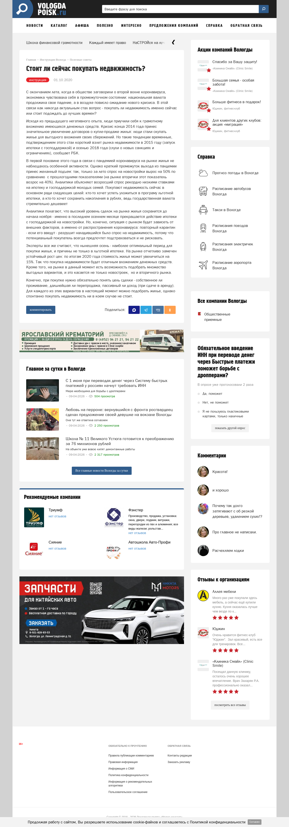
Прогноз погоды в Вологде (235, 173)
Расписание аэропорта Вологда (231, 265)
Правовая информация (123, 762)
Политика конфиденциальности (128, 775)
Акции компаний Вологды (225, 50)
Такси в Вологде (226, 210)
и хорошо (220, 490)
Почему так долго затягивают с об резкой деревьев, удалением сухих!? (237, 511)
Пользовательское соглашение (127, 792)
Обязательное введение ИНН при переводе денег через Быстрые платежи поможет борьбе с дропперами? (226, 362)
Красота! (220, 471)
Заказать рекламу (179, 762)
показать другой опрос (230, 428)
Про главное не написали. (234, 532)
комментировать (41, 309)
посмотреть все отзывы (230, 705)
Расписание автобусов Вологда (231, 191)
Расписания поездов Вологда (230, 228)
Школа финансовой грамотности (54, 42)
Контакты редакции (180, 755)
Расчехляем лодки (228, 550)
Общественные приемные (213, 317)
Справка (206, 157)
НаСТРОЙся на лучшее (152, 42)
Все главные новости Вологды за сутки (101, 470)
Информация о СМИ (121, 768)
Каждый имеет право (107, 42)
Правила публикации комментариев (131, 755)
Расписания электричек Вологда (232, 247)
